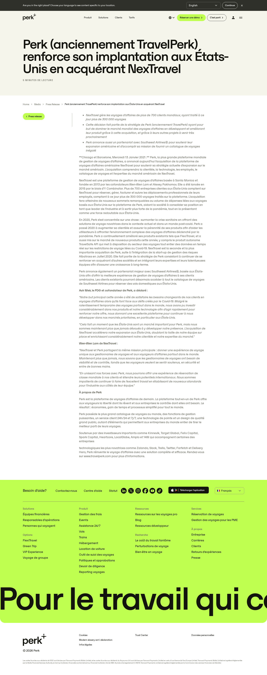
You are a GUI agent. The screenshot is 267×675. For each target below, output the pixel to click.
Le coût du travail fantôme (153, 540)
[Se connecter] (233, 17)
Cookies (83, 635)
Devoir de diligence (92, 566)
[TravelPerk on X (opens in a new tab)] (131, 491)
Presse (195, 558)
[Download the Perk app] (188, 491)
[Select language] (172, 18)
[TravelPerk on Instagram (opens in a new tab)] (138, 491)
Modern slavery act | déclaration (95, 639)
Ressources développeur (152, 526)
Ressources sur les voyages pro (156, 514)
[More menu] (240, 17)
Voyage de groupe (35, 558)
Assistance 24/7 (89, 526)
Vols (81, 531)
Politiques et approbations (97, 560)
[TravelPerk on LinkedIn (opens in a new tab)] (124, 491)
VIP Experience (33, 552)
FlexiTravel (30, 540)
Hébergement (88, 543)
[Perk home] (29, 17)
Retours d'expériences (206, 552)
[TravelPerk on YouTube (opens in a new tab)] (152, 491)
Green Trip (30, 546)
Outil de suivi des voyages (96, 554)
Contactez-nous (66, 491)
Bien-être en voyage (148, 552)
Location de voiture (92, 549)
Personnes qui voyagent (39, 526)
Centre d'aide (93, 491)
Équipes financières (36, 514)
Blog (138, 520)
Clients (196, 546)
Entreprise (198, 534)
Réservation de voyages (207, 514)
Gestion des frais (90, 514)
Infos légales (85, 644)
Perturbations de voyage (152, 546)
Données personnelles (202, 635)
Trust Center (141, 635)
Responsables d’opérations (41, 520)
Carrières (197, 540)
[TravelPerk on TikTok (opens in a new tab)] (159, 491)
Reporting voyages (92, 572)
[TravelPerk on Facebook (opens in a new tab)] (145, 491)
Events (83, 520)
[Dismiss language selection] (241, 5)
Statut (113, 491)
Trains (83, 537)
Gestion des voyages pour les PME (214, 520)
